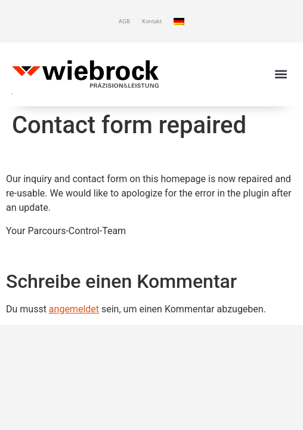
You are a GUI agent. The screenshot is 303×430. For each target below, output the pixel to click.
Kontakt (152, 21)
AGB (124, 21)
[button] (281, 74)
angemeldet (74, 309)
